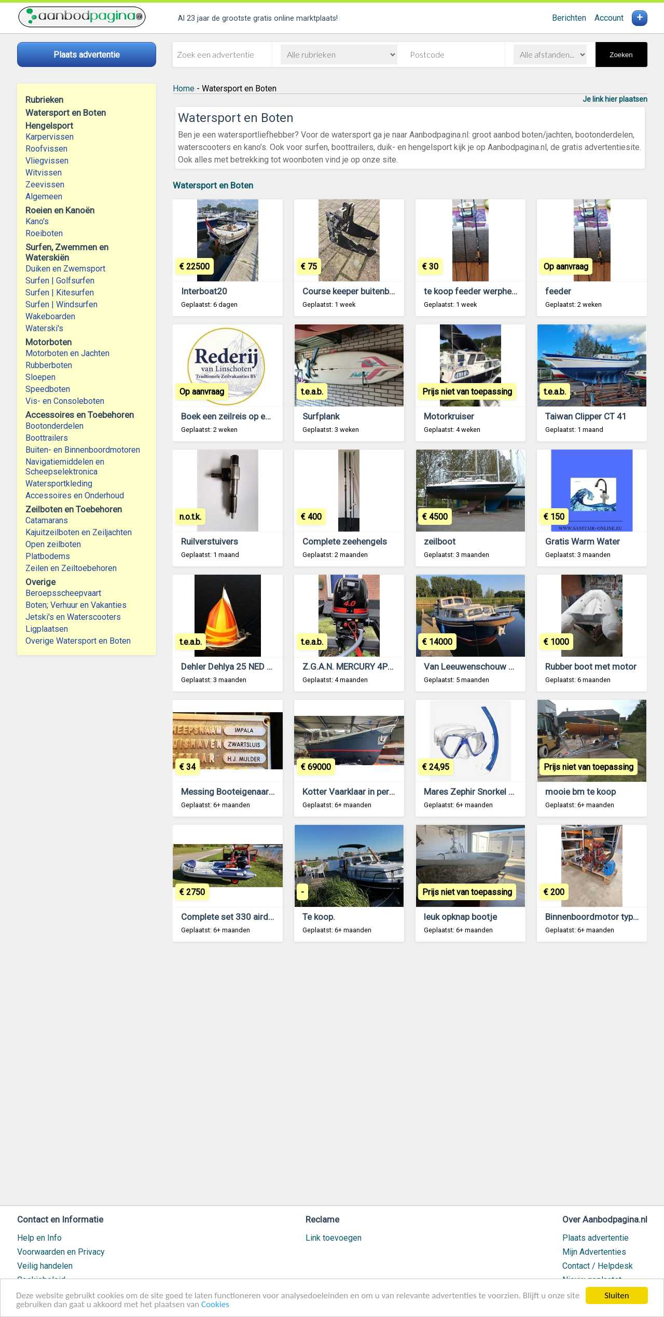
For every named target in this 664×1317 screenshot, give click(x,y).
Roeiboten (44, 233)
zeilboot (439, 541)
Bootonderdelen (54, 426)
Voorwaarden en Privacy (61, 1252)
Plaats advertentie (595, 1238)
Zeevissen (44, 184)
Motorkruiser (449, 416)
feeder (558, 291)
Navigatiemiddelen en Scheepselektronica (64, 467)
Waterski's (44, 328)
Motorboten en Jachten (67, 353)
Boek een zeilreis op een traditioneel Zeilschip (269, 416)
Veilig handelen (45, 1266)
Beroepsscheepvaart (63, 593)
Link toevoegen (334, 1238)
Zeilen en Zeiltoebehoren (71, 568)
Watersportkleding (58, 483)
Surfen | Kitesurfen (59, 292)
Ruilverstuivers (209, 541)
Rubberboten (48, 365)
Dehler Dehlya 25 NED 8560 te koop (250, 666)
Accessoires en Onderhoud (74, 495)
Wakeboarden (50, 316)
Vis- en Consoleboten (64, 401)
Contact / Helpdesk (597, 1266)
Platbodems (47, 556)
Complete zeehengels (344, 541)
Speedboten (47, 389)
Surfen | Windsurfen (61, 304)
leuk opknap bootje (460, 917)
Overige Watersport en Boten (78, 641)
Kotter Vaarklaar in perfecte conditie (373, 791)
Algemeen (43, 196)
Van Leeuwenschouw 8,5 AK (478, 666)
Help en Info (39, 1238)
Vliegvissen (46, 161)
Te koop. (318, 917)
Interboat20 (204, 291)
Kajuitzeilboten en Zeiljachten (78, 532)
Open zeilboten (53, 544)
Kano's (37, 221)
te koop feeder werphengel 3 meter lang (501, 291)
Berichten (569, 18)
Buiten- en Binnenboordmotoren (82, 450)
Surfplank (320, 416)
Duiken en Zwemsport (65, 269)
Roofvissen (46, 149)
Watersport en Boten (213, 185)
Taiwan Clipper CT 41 (586, 416)
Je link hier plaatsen (615, 99)
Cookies (215, 1304)
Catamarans (46, 520)
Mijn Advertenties (594, 1252)
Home (184, 88)
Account (609, 18)
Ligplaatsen (46, 629)
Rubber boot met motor (591, 666)
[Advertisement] (410, 1078)
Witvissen (43, 173)
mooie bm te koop (580, 791)
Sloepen (40, 377)
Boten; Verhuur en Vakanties (76, 605)
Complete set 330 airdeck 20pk (242, 917)
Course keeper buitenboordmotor (367, 291)
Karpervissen (49, 137)
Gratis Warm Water (582, 541)
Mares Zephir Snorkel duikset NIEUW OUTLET (511, 791)
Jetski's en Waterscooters (73, 617)
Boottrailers (46, 438)
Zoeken (621, 55)
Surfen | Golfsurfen (59, 281)
